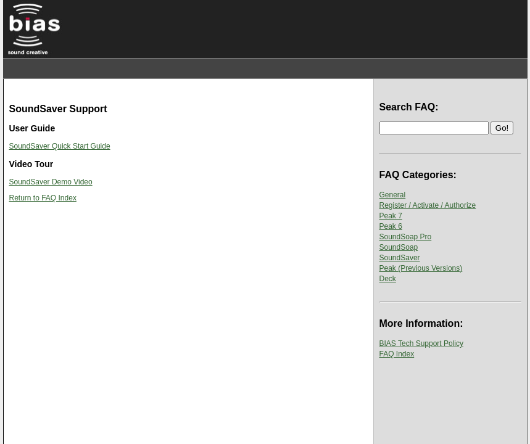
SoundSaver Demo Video (51, 182)
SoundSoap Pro (405, 236)
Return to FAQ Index (43, 198)
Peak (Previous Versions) (421, 268)
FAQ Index (397, 354)
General (392, 195)
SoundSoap (398, 247)
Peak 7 (390, 216)
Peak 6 (390, 226)
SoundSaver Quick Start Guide (59, 146)
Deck (387, 278)
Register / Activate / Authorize (427, 205)
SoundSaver (399, 257)
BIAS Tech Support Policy (421, 343)
